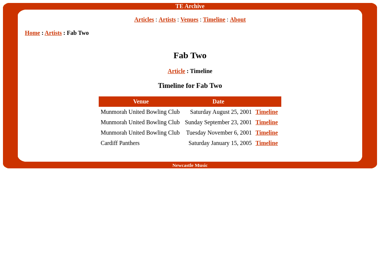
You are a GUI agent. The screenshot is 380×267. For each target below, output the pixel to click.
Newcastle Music (189, 165)
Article (176, 71)
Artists (167, 19)
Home (32, 33)
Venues (189, 19)
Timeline (214, 19)
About (238, 19)
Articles (144, 19)
